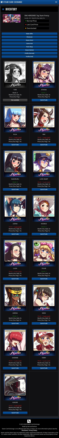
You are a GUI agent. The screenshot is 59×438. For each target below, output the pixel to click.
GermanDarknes (32, 426)
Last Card (18, 137)
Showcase (29, 37)
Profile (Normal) (29, 53)
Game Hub (29, 43)
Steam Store (29, 40)
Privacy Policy (33, 430)
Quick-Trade (43, 100)
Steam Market (29, 50)
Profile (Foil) (29, 56)
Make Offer (29, 34)
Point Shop (29, 47)
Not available (15, 100)
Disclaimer (25, 430)
